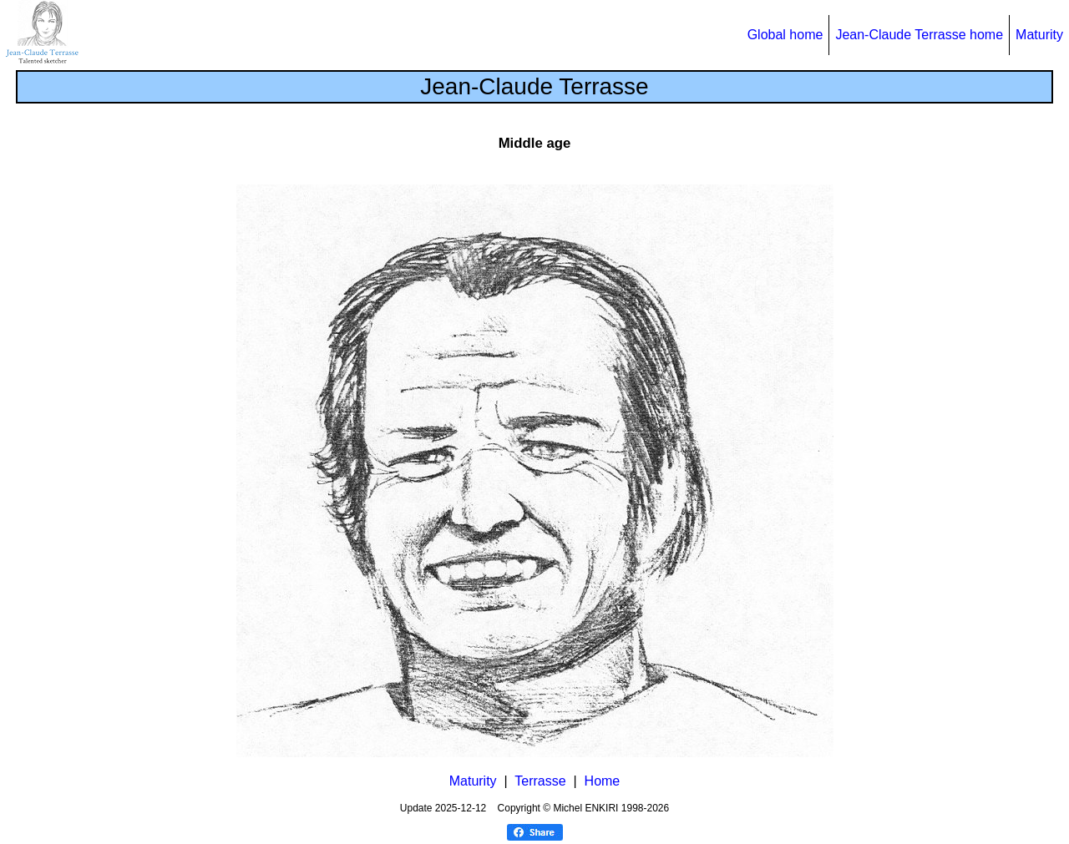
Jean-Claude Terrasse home (919, 35)
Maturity (1039, 35)
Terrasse (539, 781)
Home (603, 781)
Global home (785, 35)
